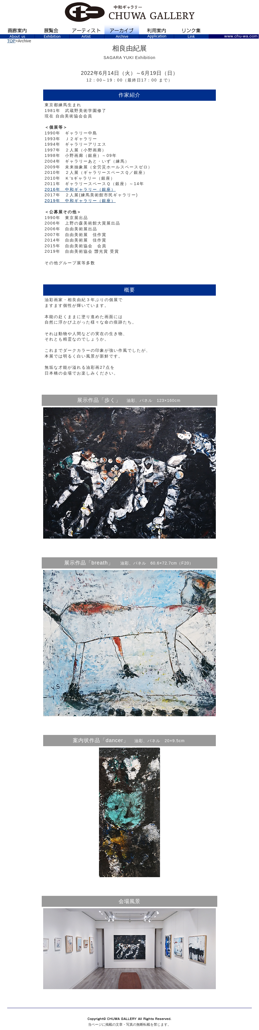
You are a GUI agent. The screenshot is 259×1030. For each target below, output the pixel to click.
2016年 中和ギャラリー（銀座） (80, 189)
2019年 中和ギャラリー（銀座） (80, 200)
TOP (11, 41)
